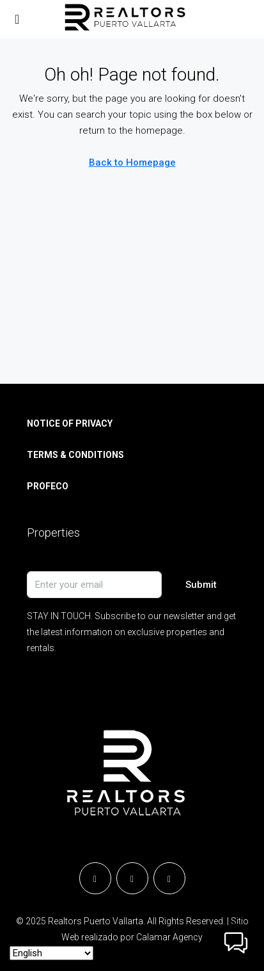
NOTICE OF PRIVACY (70, 423)
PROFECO (47, 486)
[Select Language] (51, 953)
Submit (201, 584)
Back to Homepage (132, 162)
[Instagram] (132, 878)
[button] (236, 943)
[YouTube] (169, 878)
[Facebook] (95, 878)
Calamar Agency (169, 937)
